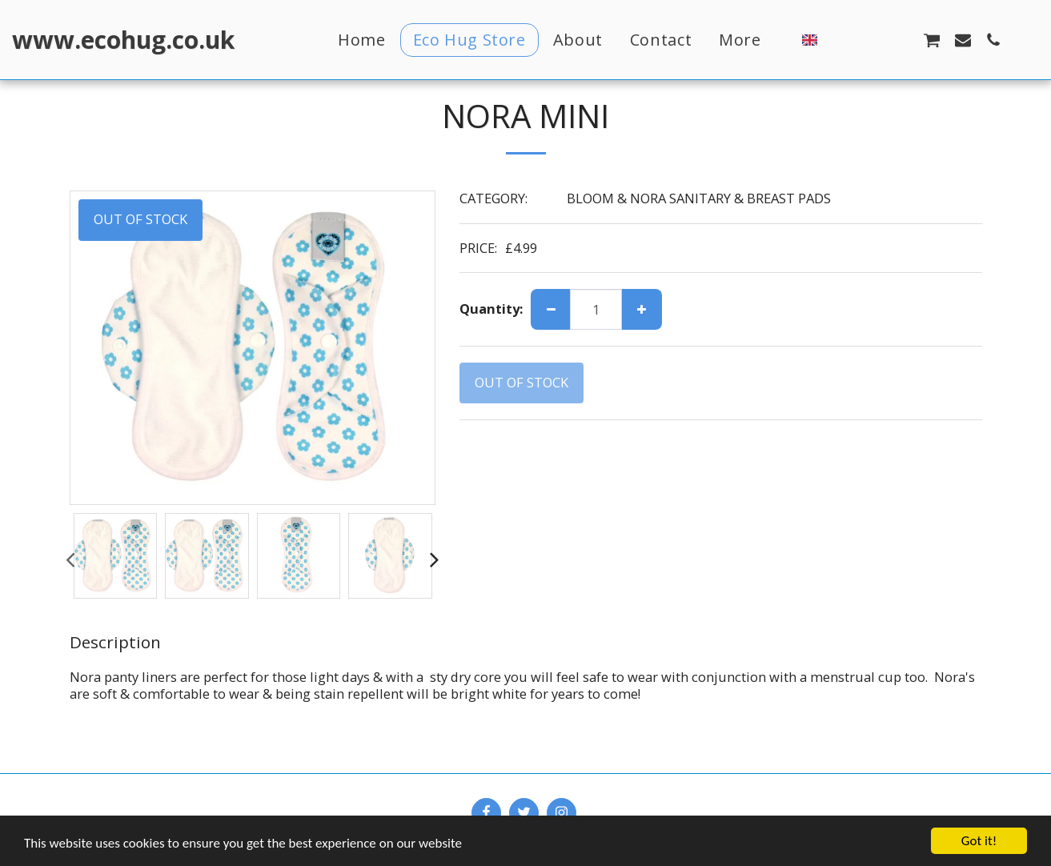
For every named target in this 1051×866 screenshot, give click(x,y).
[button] (839, 39)
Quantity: (491, 309)
